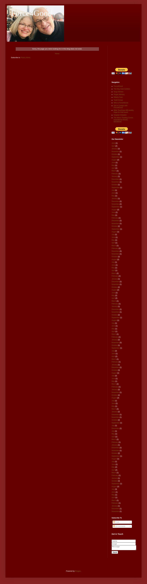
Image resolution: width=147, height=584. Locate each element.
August (114, 160)
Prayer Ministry (119, 94)
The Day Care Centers (122, 89)
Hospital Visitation (120, 115)
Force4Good (31, 13)
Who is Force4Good (121, 103)
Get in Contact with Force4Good (120, 106)
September (116, 157)
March (114, 171)
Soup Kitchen (118, 92)
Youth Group (118, 100)
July (113, 190)
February (115, 174)
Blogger (78, 572)
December (115, 179)
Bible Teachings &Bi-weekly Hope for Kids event (124, 111)
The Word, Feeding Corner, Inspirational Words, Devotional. (123, 120)
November (115, 151)
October (114, 154)
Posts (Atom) (25, 58)
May (113, 165)
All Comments (119, 526)
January (114, 149)
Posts (116, 522)
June (113, 143)
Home (57, 54)
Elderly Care (118, 97)
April (113, 146)
